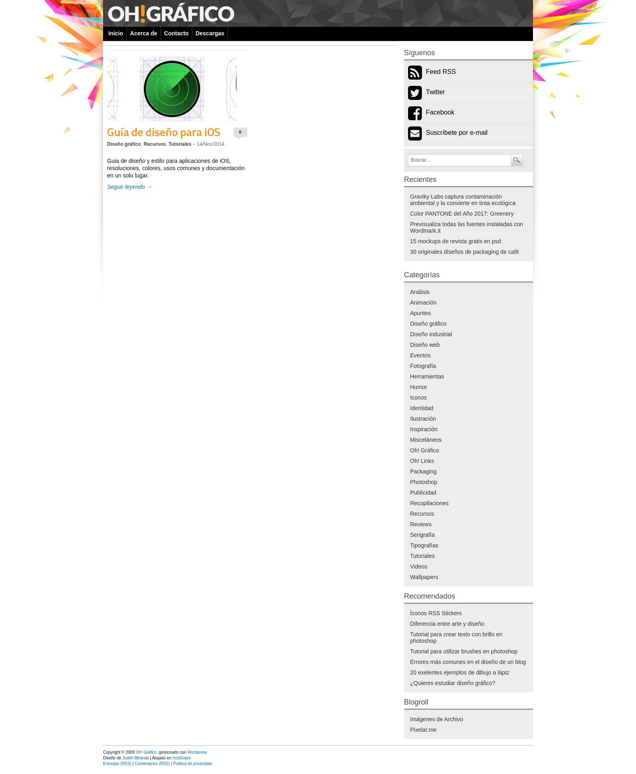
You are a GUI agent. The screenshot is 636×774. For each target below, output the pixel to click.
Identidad (422, 408)
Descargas (210, 33)
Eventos (420, 355)
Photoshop (423, 482)
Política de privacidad (192, 763)
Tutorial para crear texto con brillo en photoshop (456, 637)
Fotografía (423, 366)
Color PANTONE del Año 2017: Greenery (462, 213)
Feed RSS (441, 71)
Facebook (440, 112)
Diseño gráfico (124, 144)
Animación (423, 302)
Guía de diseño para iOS (163, 132)
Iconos (418, 397)
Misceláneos (426, 440)
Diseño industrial (431, 334)
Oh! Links (422, 461)
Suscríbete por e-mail (457, 132)
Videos (419, 566)
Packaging (423, 471)
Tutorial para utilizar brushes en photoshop (464, 651)
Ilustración (423, 418)
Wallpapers (424, 577)
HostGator (181, 758)
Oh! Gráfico (424, 450)
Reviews (421, 524)
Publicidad (423, 492)
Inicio (115, 33)
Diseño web (425, 345)
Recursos (155, 144)
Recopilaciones (429, 503)
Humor (418, 387)
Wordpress (197, 752)
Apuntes (420, 313)
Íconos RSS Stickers (436, 613)
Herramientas (427, 376)
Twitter (435, 92)
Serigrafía (422, 535)
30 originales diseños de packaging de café (464, 252)
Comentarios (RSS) (152, 763)
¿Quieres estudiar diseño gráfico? (452, 683)
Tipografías (424, 545)
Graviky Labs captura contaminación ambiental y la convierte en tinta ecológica (463, 199)
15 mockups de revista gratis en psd (455, 241)
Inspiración (424, 429)
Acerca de (143, 33)
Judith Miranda (135, 758)
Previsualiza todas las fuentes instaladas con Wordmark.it (466, 227)
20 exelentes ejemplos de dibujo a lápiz (459, 672)
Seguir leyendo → (129, 187)
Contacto (176, 33)
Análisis (420, 292)
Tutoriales (179, 144)
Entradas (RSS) (117, 763)
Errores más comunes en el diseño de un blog (468, 662)
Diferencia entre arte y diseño (447, 623)
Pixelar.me (423, 729)
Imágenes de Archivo (436, 719)
